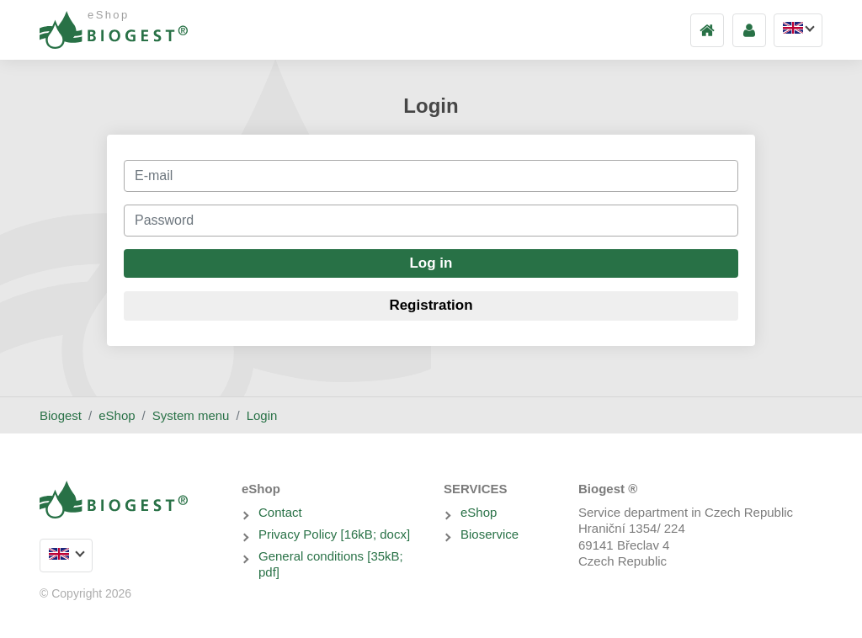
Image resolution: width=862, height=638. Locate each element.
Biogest (61, 415)
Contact (280, 512)
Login (262, 415)
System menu (191, 415)
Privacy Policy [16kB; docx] (334, 534)
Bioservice (489, 534)
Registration (430, 305)
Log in (430, 263)
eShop (116, 415)
